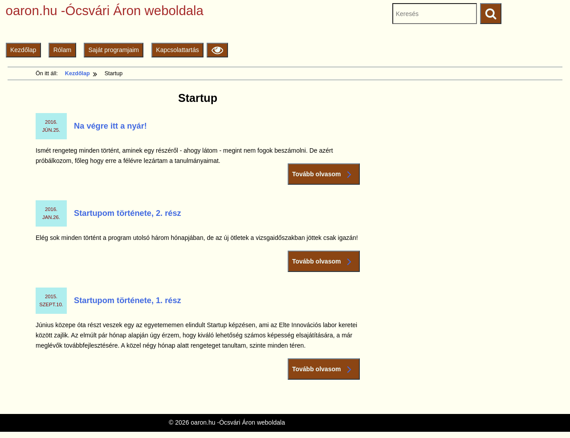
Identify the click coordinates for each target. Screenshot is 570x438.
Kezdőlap (23, 49)
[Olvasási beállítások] (217, 50)
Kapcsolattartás (177, 49)
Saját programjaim (113, 49)
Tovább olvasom (323, 174)
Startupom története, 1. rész (127, 300)
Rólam (62, 49)
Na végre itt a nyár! (110, 126)
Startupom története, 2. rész (127, 213)
